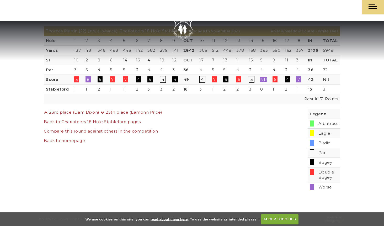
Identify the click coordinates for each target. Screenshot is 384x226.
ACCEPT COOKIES (279, 219)
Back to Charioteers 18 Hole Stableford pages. (93, 121)
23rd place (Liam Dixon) (71, 112)
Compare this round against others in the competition (101, 131)
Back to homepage (64, 140)
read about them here (169, 219)
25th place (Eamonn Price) (131, 112)
